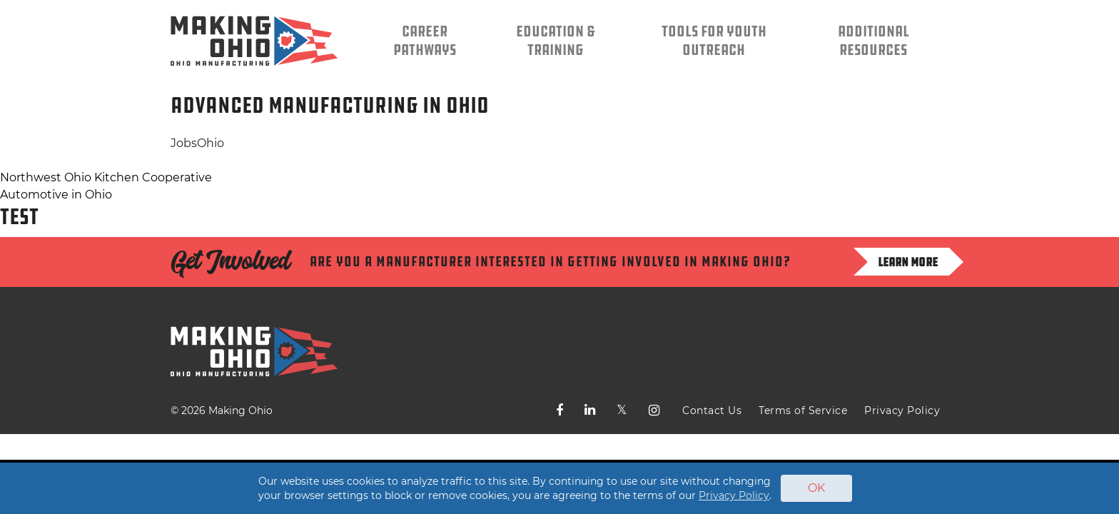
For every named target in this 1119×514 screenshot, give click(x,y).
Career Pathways (424, 40)
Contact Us (711, 410)
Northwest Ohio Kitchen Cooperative (106, 177)
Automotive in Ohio (56, 194)
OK (816, 488)
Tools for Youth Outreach (714, 40)
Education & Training (555, 40)
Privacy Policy (902, 410)
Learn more (908, 262)
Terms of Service (803, 410)
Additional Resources (873, 40)
